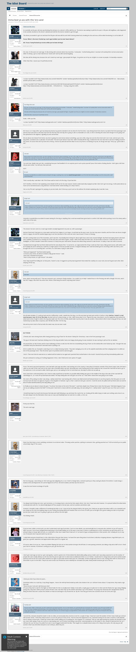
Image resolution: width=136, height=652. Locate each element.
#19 (126, 598)
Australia (19, 351)
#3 (126, 98)
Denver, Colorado (16, 598)
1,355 (19, 120)
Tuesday (12, 538)
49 (20, 383)
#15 (126, 497)
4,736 (19, 43)
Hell (20, 172)
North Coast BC (17, 624)
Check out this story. (29, 26)
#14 (126, 475)
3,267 (19, 68)
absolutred (13, 588)
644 (20, 571)
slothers (12, 88)
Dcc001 (30, 22)
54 (20, 497)
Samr (11, 413)
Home (121, 641)
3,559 (19, 621)
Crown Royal (13, 281)
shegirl (12, 163)
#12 (126, 397)
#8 (126, 265)
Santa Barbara (17, 98)
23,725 (19, 287)
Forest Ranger (14, 376)
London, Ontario (17, 291)
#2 (126, 73)
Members (21, 8)
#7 (126, 223)
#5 (126, 147)
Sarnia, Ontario (17, 46)
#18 (126, 573)
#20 (126, 627)
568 (20, 147)
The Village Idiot (14, 61)
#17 (126, 549)
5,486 (19, 171)
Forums (13, 9)
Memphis (18, 573)
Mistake (12, 342)
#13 (126, 436)
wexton (12, 614)
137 (20, 95)
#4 (126, 125)
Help (125, 641)
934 (20, 420)
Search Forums (12, 11)
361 (20, 545)
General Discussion (19, 22)
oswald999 (13, 490)
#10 (126, 327)
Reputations (28, 11)
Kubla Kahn (13, 207)
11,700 (19, 214)
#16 (126, 522)
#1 (126, 46)
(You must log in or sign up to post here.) (118, 632)
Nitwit (12, 114)
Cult (11, 140)
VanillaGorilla (13, 564)
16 (20, 349)
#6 (126, 192)
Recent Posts (20, 11)
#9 (126, 290)
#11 (126, 360)
